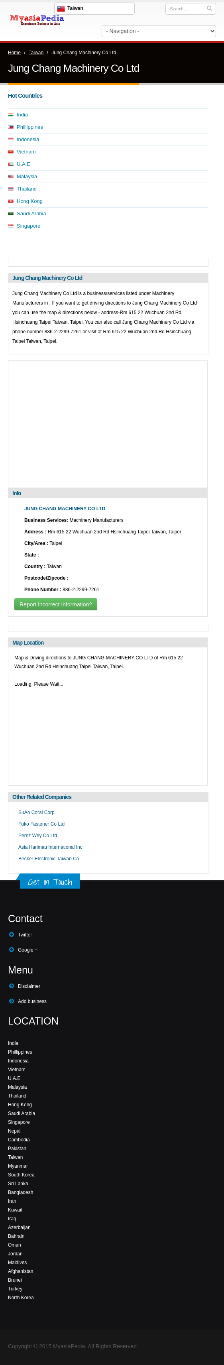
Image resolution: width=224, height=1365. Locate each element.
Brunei (15, 1280)
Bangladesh (20, 1192)
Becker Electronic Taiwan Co (48, 858)
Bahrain (16, 1236)
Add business (32, 1001)
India (22, 115)
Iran (12, 1201)
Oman (14, 1245)
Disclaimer (29, 986)
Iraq (12, 1218)
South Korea (21, 1175)
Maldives (17, 1262)
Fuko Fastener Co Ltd (41, 824)
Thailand (27, 189)
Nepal (14, 1131)
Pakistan (17, 1148)
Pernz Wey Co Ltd (37, 835)
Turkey (15, 1289)
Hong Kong (30, 201)
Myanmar (18, 1166)
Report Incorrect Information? (56, 604)
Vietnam (26, 152)
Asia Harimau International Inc (50, 847)
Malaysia (27, 176)
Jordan (15, 1254)
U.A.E (23, 164)
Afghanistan (20, 1271)
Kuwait (15, 1210)
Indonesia (28, 139)
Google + (27, 950)
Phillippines (30, 127)
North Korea (21, 1297)
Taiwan (36, 52)
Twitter (25, 935)
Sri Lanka (18, 1183)
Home (14, 52)
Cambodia (19, 1140)
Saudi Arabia (31, 213)
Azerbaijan (19, 1227)
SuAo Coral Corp (36, 812)
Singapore (28, 226)
